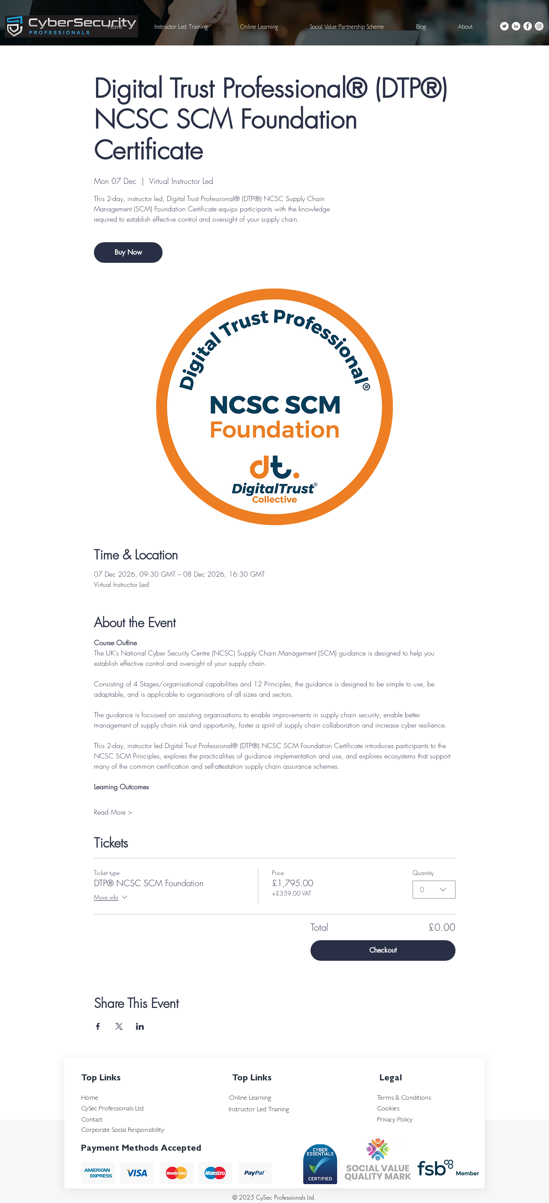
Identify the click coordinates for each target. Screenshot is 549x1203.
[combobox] (434, 890)
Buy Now (128, 252)
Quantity (423, 873)
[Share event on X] (119, 1026)
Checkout (383, 950)
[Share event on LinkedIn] (140, 1026)
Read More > (113, 812)
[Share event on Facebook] (98, 1026)
